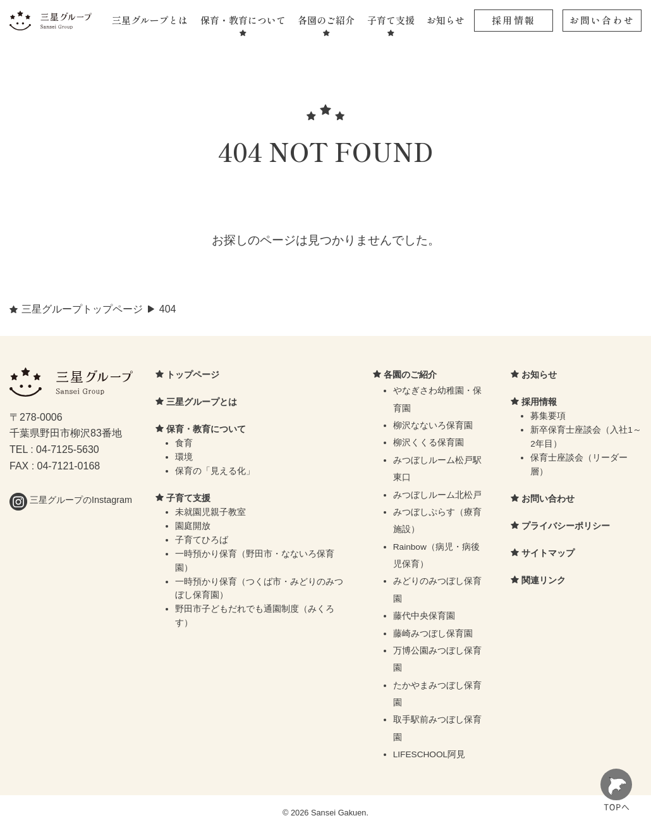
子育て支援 (391, 20)
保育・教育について (243, 20)
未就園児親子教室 (210, 512)
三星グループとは (150, 20)
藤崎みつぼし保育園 (433, 633)
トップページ (192, 374)
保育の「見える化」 (215, 471)
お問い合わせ (602, 20)
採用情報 (513, 20)
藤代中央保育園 (424, 616)
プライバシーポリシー (565, 526)
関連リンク (543, 580)
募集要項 (548, 416)
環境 (184, 457)
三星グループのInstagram (70, 500)
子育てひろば (201, 540)
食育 (184, 443)
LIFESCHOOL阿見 (429, 754)
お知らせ (446, 20)
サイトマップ (548, 553)
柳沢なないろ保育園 (433, 425)
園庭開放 (192, 526)
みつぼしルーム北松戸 (437, 495)
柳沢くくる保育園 (428, 442)
